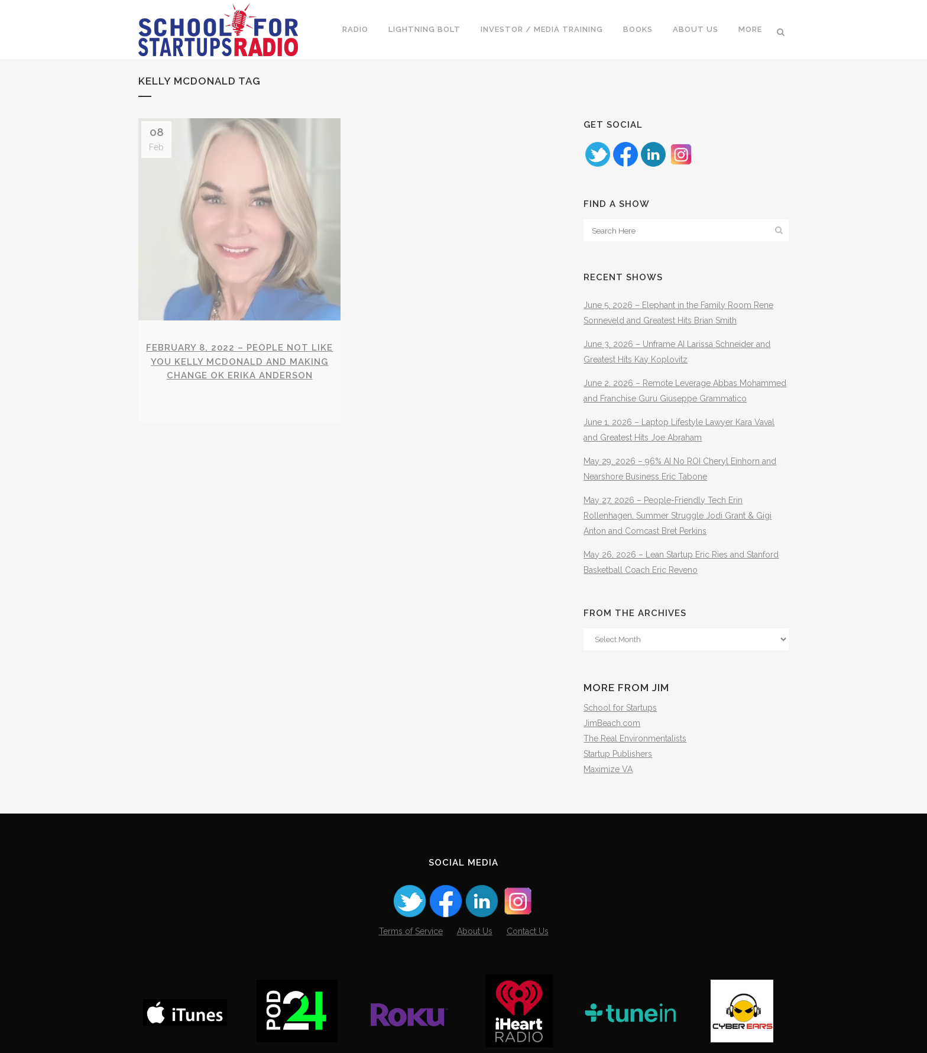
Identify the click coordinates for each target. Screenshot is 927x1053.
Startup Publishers (618, 754)
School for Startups (620, 707)
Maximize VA (608, 769)
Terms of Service (411, 931)
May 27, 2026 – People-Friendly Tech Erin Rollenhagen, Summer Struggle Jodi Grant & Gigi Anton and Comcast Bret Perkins (678, 515)
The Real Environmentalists (635, 738)
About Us (474, 931)
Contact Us (528, 931)
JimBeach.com (612, 723)
